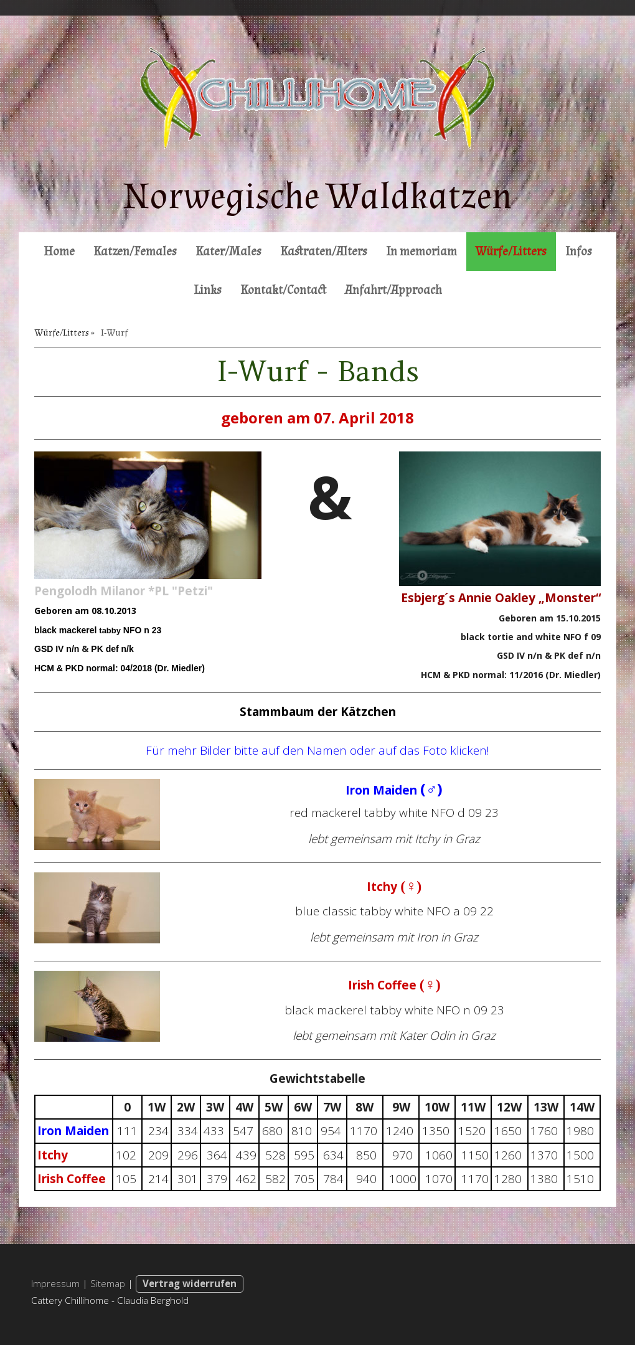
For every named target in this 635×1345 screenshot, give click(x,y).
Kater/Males (228, 251)
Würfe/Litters (511, 251)
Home (59, 251)
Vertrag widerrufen (190, 1283)
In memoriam (421, 251)
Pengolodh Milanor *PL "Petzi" (123, 591)
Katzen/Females (135, 251)
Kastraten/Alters (323, 251)
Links (208, 290)
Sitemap (107, 1283)
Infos (578, 251)
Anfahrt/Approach (393, 290)
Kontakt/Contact (283, 290)
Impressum (55, 1283)
